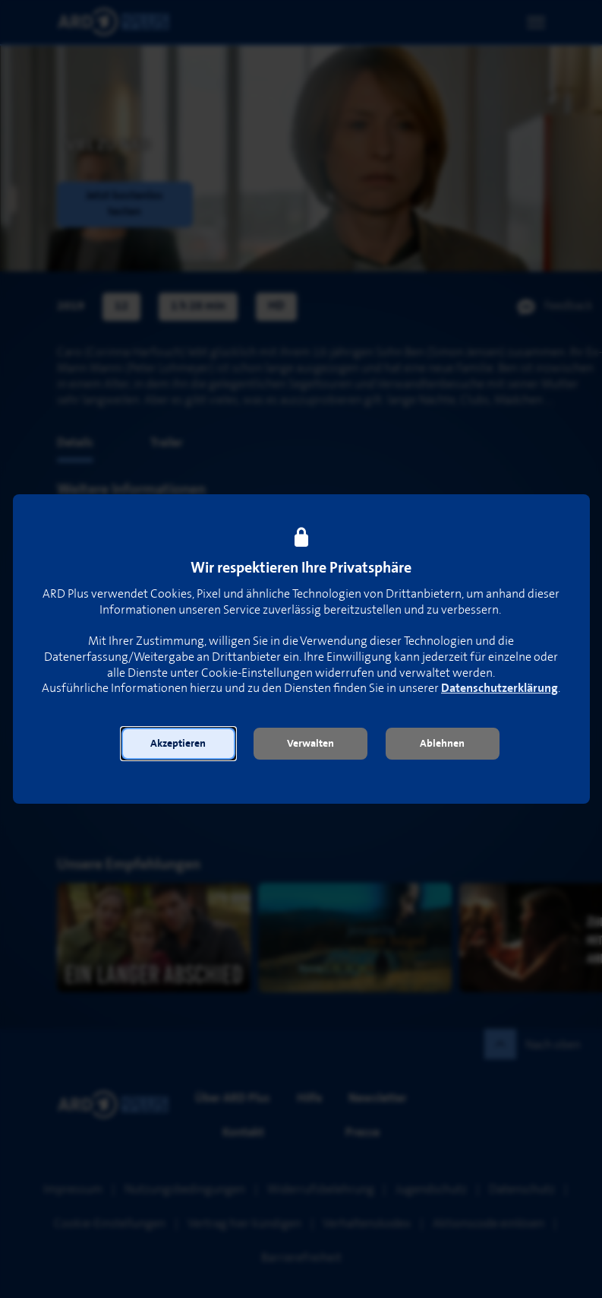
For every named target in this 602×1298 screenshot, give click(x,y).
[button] (178, 744)
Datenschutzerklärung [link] (499, 688)
